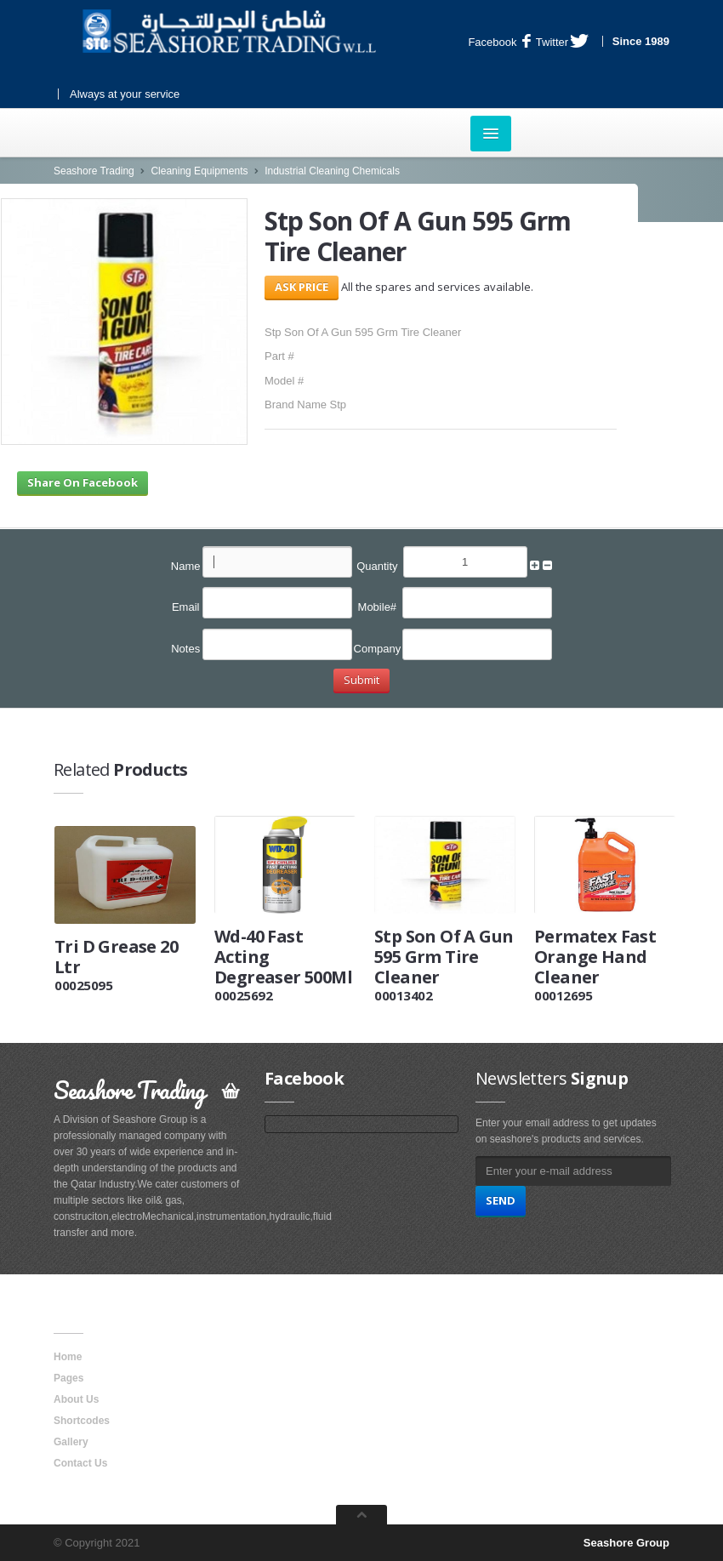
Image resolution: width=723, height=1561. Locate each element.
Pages (68, 1378)
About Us (76, 1399)
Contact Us (80, 1463)
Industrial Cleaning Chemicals (332, 171)
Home (68, 1357)
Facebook (499, 42)
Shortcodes (82, 1421)
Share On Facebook (82, 482)
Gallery (71, 1442)
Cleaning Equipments (199, 171)
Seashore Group (626, 1542)
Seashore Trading (94, 171)
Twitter (562, 42)
